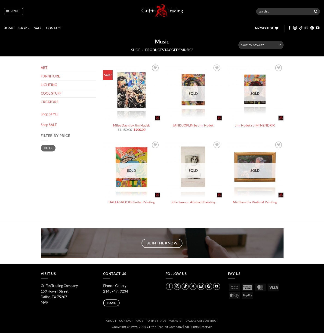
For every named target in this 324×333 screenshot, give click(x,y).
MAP (44, 302)
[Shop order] (260, 45)
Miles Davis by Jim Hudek (131, 125)
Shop (24, 28)
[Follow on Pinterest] (312, 28)
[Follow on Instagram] (295, 28)
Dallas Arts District (201, 320)
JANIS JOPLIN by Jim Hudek (193, 125)
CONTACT (54, 28)
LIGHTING (49, 85)
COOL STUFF (51, 93)
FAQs (139, 320)
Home (8, 28)
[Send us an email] (306, 28)
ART (44, 67)
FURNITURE (50, 76)
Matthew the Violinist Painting (255, 202)
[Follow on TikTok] (300, 28)
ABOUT (111, 320)
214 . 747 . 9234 (115, 291)
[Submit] (316, 11)
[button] (13, 11)
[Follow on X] (193, 286)
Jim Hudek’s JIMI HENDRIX (255, 125)
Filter (48, 147)
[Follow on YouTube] (317, 28)
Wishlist (176, 320)
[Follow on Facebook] (289, 28)
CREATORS (49, 102)
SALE (38, 28)
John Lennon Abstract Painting (193, 202)
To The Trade (156, 320)
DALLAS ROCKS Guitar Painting (131, 202)
